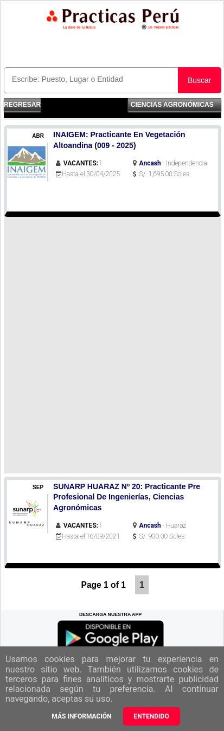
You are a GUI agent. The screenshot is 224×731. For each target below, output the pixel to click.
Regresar (22, 104)
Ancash (150, 163)
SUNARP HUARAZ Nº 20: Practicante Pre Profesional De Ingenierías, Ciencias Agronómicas (126, 497)
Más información (81, 716)
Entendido (151, 716)
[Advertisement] (112, 345)
